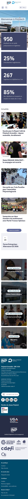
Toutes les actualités (14, 230)
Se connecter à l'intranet (7, 495)
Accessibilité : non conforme (8, 486)
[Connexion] (2, 7)
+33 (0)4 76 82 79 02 (10, 394)
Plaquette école (5, 474)
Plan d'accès (4, 468)
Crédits (3, 481)
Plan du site (4, 492)
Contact (3, 466)
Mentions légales (5, 483)
